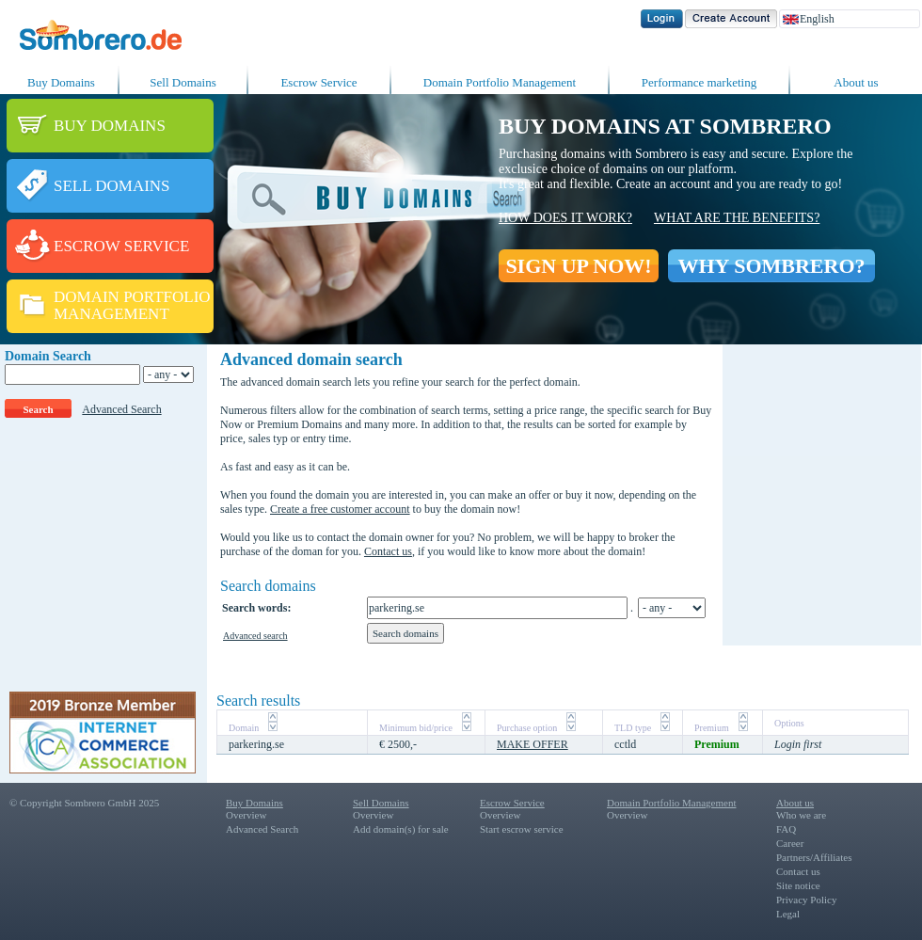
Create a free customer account (340, 509)
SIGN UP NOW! (578, 266)
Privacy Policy (806, 899)
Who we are (801, 815)
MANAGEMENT (111, 314)
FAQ (786, 829)
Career (789, 843)
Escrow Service (318, 82)
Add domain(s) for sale (401, 829)
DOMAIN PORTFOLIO (132, 297)
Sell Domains (182, 82)
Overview (246, 815)
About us (856, 82)
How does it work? (565, 218)
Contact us (388, 551)
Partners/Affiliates (813, 857)
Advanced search (255, 635)
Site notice (798, 885)
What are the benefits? (736, 218)
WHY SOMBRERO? (771, 266)
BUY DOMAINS (110, 126)
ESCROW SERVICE (121, 246)
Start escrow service (522, 829)
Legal (788, 913)
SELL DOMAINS (112, 186)
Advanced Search (121, 409)
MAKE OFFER (532, 744)
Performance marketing (699, 82)
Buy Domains (61, 82)
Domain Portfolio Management (499, 82)
